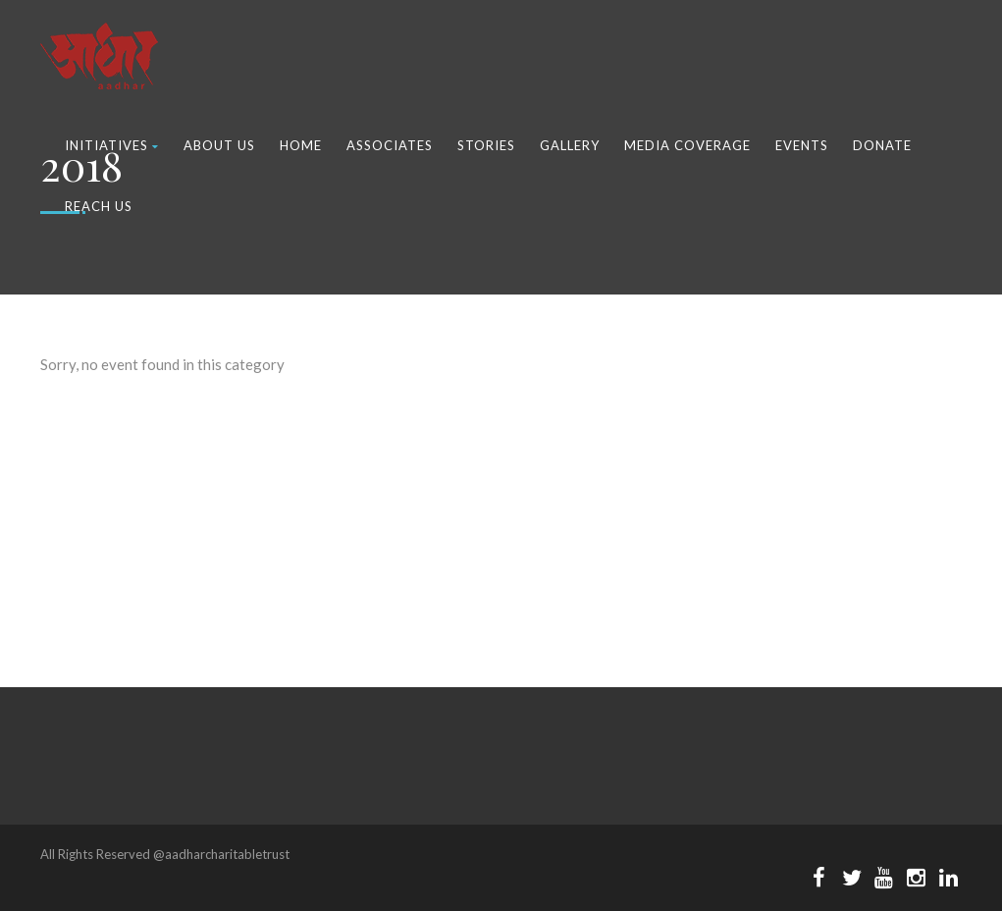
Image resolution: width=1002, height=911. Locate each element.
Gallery (570, 145)
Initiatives (112, 145)
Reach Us (98, 206)
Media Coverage (687, 145)
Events (801, 145)
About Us (219, 145)
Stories (486, 145)
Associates (389, 145)
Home (301, 145)
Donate (882, 145)
